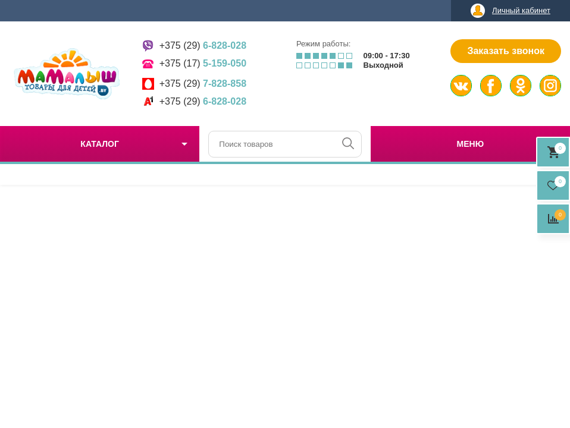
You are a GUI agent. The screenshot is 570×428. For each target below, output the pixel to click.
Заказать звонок (505, 51)
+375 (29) (202, 45)
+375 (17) (202, 63)
